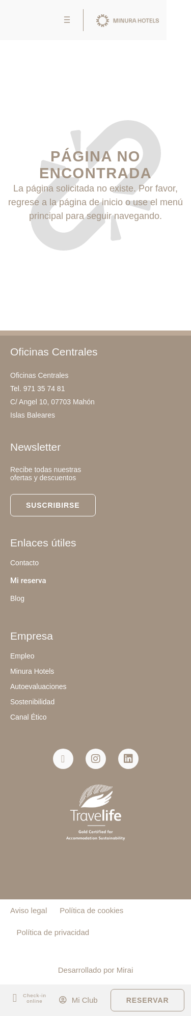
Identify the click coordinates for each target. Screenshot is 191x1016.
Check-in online (34, 998)
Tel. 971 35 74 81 (37, 389)
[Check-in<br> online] (15, 998)
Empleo (22, 656)
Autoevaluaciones (38, 686)
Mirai (125, 970)
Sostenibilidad (32, 702)
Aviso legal (28, 910)
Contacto (24, 563)
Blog (17, 598)
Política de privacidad (53, 932)
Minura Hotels (32, 671)
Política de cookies (91, 910)
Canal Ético (28, 717)
